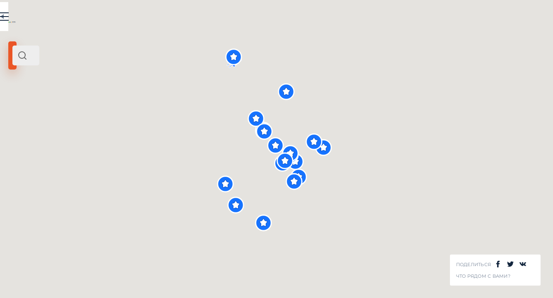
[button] (437, 147)
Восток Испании (35, 115)
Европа (99, 115)
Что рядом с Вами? (483, 276)
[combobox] (111, 55)
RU (164, 18)
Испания (74, 115)
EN (182, 18)
